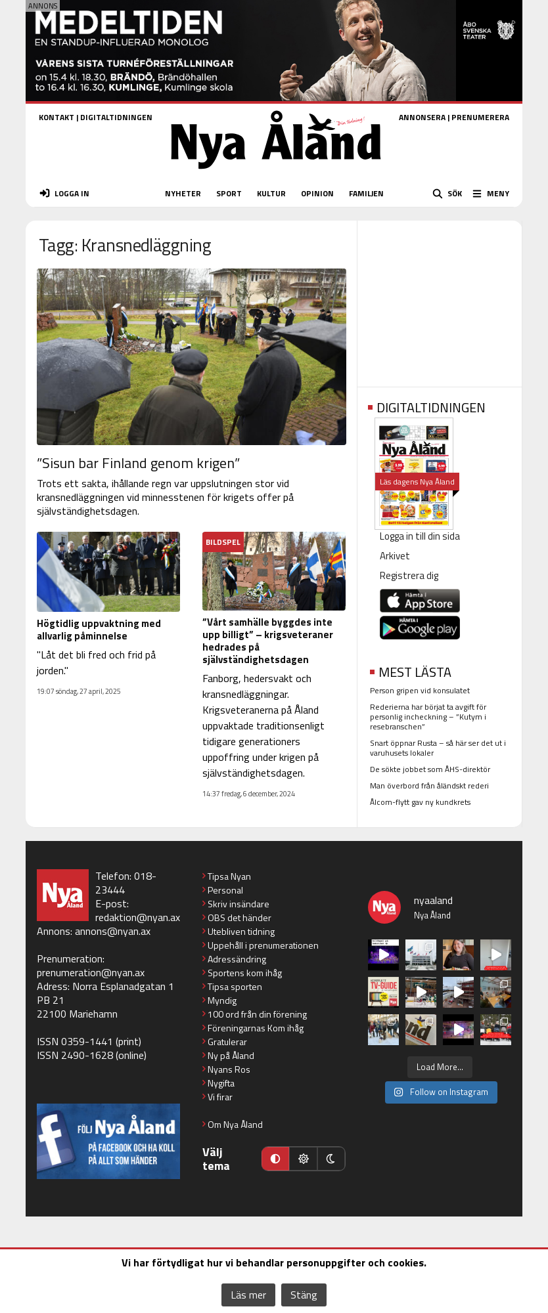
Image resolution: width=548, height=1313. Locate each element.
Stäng (303, 1294)
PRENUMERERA (480, 117)
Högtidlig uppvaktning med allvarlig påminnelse (99, 629)
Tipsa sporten (235, 986)
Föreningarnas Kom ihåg (256, 1028)
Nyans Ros (229, 1069)
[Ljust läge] (303, 1159)
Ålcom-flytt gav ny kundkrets (420, 802)
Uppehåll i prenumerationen (263, 945)
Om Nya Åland (235, 1124)
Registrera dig (409, 575)
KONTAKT (56, 117)
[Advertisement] (439, 299)
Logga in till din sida (420, 536)
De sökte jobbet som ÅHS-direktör (430, 769)
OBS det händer (239, 917)
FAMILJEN (366, 193)
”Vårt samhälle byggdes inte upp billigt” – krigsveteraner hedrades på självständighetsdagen (267, 640)
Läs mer (248, 1294)
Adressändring (237, 959)
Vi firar (220, 1097)
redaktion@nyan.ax (137, 917)
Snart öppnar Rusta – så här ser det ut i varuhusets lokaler (438, 748)
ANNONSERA (422, 117)
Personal (225, 890)
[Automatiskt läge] (275, 1159)
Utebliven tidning (241, 931)
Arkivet (395, 555)
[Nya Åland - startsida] (276, 173)
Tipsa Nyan (229, 876)
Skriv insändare (238, 904)
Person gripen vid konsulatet (420, 690)
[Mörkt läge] (331, 1159)
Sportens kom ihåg (245, 972)
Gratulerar (227, 1041)
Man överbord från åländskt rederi (429, 785)
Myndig (222, 1000)
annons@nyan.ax (112, 931)
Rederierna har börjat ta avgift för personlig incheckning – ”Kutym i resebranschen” (428, 716)
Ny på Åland (231, 1055)
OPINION (317, 193)
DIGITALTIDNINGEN (116, 117)
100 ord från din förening (257, 1014)
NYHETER (183, 193)
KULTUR (271, 193)
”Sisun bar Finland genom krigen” (138, 463)
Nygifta (221, 1083)
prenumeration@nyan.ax (91, 972)
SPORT (229, 193)
